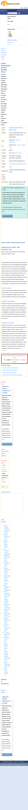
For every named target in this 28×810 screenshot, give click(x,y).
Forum (19, 10)
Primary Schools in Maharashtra (10, 367)
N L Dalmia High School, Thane (7, 634)
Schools (3, 48)
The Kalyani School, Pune (7, 639)
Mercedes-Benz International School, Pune (7, 628)
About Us (16, 761)
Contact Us (21, 761)
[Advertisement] (13, 30)
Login (21, 7)
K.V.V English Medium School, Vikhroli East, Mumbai (6, 647)
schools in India (18, 153)
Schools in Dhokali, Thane (4, 57)
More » (24, 10)
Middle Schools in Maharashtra (10, 370)
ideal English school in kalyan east (7, 615)
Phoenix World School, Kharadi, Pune (6, 544)
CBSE (10, 166)
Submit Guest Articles (8, 761)
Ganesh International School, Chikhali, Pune (7, 571)
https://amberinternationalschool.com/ (17, 163)
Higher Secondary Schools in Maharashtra (13, 375)
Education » (3, 10)
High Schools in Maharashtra (9, 372)
